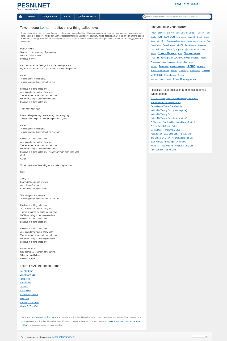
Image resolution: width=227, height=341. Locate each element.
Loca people (181, 37)
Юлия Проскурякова (184, 79)
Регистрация (190, 3)
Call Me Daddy (26, 271)
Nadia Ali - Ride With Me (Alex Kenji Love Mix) (172, 146)
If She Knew (25, 290)
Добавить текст (87, 16)
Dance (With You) (28, 275)
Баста (180, 45)
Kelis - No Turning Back (162, 114)
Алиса (189, 41)
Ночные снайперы (177, 67)
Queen (199, 37)
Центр (162, 79)
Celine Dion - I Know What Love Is (167, 130)
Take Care (24, 298)
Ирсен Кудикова (168, 62)
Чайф (169, 79)
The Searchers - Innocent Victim (165, 102)
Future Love (25, 282)
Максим (164, 66)
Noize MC (191, 37)
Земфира (165, 58)
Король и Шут (182, 62)
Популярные (50, 16)
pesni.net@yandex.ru (63, 337)
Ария (159, 45)
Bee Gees (161, 33)
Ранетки (174, 71)
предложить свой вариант (44, 317)
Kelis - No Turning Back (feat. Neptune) (169, 118)
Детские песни (192, 49)
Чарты (67, 16)
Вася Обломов (190, 45)
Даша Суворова (174, 49)
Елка (180, 54)
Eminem (200, 33)
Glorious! (24, 286)
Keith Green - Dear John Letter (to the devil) (171, 134)
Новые (31, 16)
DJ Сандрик (191, 33)
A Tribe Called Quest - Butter (164, 126)
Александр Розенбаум (176, 41)
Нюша (191, 66)
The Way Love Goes (29, 302)
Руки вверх (183, 71)
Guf (160, 36)
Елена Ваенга (167, 53)
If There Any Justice (29, 294)
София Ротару (170, 75)
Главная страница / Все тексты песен (20, 17)
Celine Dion (180, 33)
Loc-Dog (169, 36)
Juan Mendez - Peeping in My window (168, 142)
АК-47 (163, 41)
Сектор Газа (195, 71)
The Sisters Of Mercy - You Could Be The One (172, 138)
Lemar (45, 28)
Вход (178, 3)
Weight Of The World (29, 306)
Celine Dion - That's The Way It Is (166, 106)
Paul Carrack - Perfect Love (163, 150)
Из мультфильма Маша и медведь (185, 58)
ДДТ (162, 49)
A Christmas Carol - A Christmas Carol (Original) (173, 122)
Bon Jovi (170, 33)
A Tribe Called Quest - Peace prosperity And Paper (174, 98)
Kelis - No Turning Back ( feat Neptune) (169, 110)
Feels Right (25, 279)
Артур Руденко (169, 45)
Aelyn (154, 33)
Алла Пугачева (199, 41)
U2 (158, 41)
